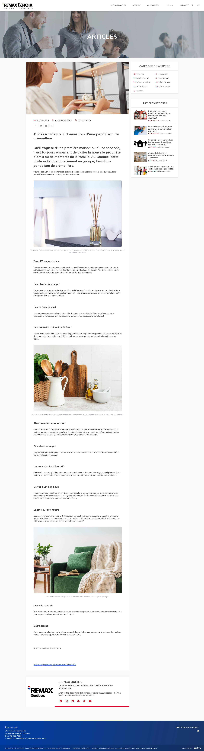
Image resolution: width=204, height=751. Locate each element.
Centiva (197, 748)
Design (138, 91)
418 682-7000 (15, 736)
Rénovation (163, 82)
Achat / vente (142, 82)
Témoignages (153, 5)
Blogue (136, 5)
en (198, 5)
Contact (184, 5)
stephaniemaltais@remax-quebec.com (29, 738)
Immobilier (162, 78)
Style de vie (163, 87)
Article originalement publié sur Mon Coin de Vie (55, 665)
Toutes (139, 74)
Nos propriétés (118, 5)
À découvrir (141, 78)
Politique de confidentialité (102, 748)
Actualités (41, 120)
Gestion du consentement (147, 748)
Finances (161, 74)
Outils (170, 5)
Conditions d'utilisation (125, 748)
